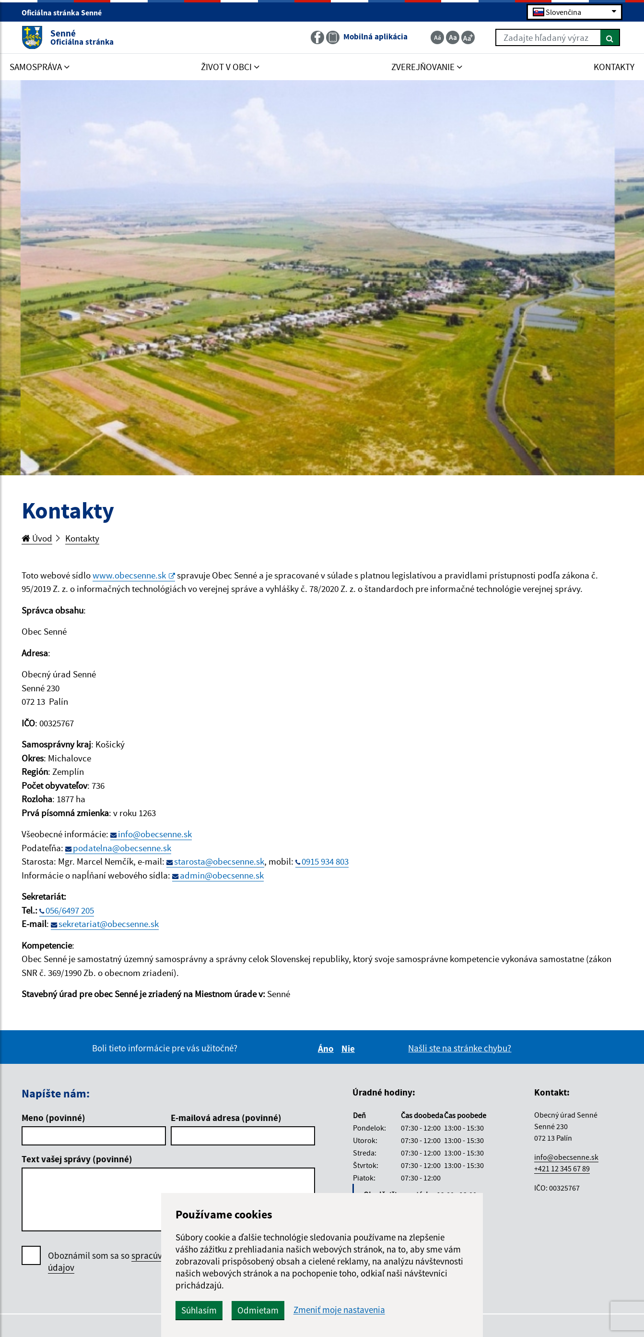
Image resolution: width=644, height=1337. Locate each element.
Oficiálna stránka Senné (66, 12)
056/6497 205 (70, 910)
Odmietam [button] (258, 1310)
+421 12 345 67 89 (562, 1168)
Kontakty (82, 538)
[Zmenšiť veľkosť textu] (437, 37)
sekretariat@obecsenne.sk (109, 923)
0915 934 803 (325, 861)
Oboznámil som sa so (134, 1262)
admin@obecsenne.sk (222, 875)
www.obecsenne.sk (134, 575)
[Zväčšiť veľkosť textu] (468, 37)
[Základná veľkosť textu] (452, 37)
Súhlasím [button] (199, 1310)
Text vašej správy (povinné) (77, 1159)
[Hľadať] (610, 37)
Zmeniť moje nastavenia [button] (339, 1309)
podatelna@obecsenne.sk (122, 848)
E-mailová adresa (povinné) (226, 1117)
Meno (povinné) (53, 1117)
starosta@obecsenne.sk (219, 861)
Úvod (37, 538)
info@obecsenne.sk (155, 834)
